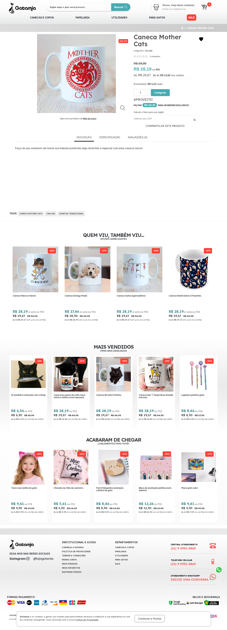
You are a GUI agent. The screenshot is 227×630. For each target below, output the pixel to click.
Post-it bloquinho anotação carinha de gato (109, 489)
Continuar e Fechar (149, 618)
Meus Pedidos (69, 564)
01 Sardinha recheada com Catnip (28, 395)
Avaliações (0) (137, 137)
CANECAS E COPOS (42, 17)
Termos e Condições (74, 556)
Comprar (160, 92)
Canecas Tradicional (71, 213)
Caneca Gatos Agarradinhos (136, 296)
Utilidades (119, 17)
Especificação (109, 137)
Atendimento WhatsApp (189, 578)
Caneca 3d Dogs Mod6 (81, 296)
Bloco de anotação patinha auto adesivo (155, 489)
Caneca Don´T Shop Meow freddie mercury (156, 396)
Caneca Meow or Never (30, 296)
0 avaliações (155, 56)
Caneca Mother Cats (201, 28)
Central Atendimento (184, 547)
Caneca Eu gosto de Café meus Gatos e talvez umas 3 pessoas (69, 396)
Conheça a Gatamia (73, 548)
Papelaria (83, 17)
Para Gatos (157, 17)
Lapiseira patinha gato (192, 395)
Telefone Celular (183, 562)
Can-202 (50, 213)
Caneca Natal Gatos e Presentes (191, 296)
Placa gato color (189, 488)
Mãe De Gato (89, 118)
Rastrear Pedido (71, 572)
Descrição (84, 137)
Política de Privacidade (76, 552)
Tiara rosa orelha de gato (24, 488)
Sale (191, 17)
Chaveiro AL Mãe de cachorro (68, 488)
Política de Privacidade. (87, 619)
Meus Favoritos (71, 568)
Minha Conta (69, 560)
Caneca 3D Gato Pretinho (108, 395)
